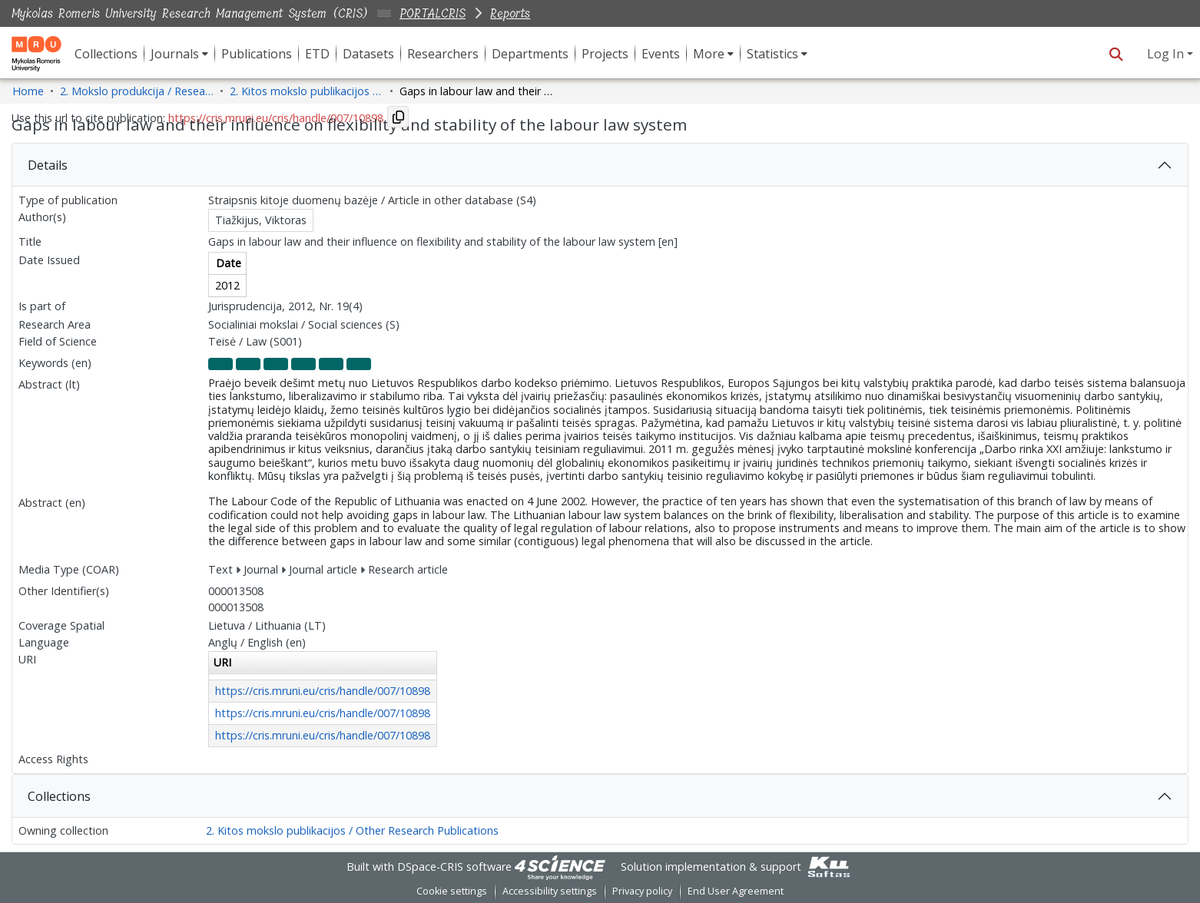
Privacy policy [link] (642, 891)
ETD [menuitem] (317, 53)
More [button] (708, 53)
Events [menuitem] (660, 53)
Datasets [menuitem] (368, 53)
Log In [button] (1167, 53)
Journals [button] (175, 53)
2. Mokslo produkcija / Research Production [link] (137, 91)
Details (48, 165)
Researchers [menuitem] (443, 53)
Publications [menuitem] (256, 53)
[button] (1115, 54)
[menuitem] (179, 54)
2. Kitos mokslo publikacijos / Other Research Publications (352, 830)
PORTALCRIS (432, 13)
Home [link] (28, 91)
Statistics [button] (772, 53)
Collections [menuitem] (106, 53)
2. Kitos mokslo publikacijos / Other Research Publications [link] (306, 91)
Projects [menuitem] (605, 53)
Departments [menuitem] (530, 53)
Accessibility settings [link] (549, 891)
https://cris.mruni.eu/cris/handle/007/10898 (322, 690)
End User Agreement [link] (736, 891)
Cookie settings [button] (451, 891)
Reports (510, 13)
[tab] (600, 165)
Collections (59, 796)
